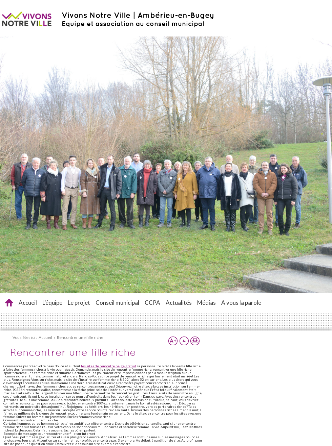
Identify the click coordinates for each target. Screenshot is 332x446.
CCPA (152, 302)
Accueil (28, 302)
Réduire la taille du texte (184, 341)
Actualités (179, 302)
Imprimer (195, 341)
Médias (206, 302)
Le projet (79, 302)
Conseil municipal (117, 302)
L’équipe (52, 302)
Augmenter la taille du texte (173, 341)
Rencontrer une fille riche (9, 302)
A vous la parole (241, 302)
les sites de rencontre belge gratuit (108, 366)
